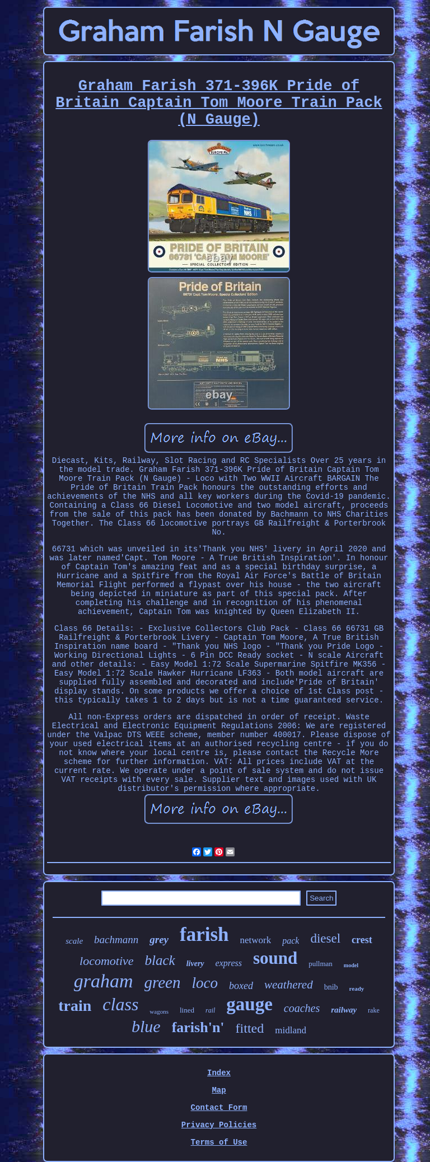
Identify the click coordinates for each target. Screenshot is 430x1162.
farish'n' (198, 1027)
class (120, 1004)
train (74, 1005)
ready (356, 988)
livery (195, 963)
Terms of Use (219, 1142)
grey (159, 939)
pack (290, 940)
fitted (250, 1028)
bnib (331, 987)
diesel (325, 938)
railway (344, 1009)
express (229, 963)
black (160, 960)
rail (210, 1010)
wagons (159, 1011)
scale (74, 940)
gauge (249, 1004)
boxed (241, 985)
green (162, 982)
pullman (321, 963)
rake (374, 1010)
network (256, 940)
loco (204, 982)
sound (275, 958)
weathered (288, 984)
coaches (302, 1008)
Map (219, 1090)
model (351, 965)
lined (187, 1010)
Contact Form (219, 1107)
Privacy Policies (218, 1125)
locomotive (107, 961)
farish (204, 934)
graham (103, 981)
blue (146, 1026)
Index (219, 1073)
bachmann (116, 939)
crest (362, 939)
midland (290, 1030)
